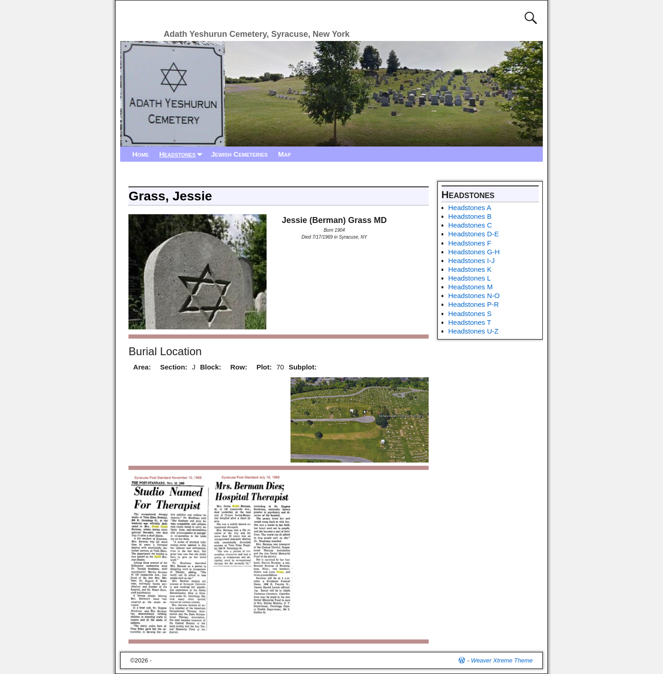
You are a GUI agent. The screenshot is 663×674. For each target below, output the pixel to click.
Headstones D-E (473, 234)
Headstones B (470, 216)
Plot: (264, 367)
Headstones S (470, 313)
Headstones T (469, 322)
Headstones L (469, 278)
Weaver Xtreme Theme (502, 660)
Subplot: (303, 367)
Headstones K (470, 269)
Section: (173, 367)
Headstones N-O (474, 295)
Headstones (182, 154)
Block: (210, 367)
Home (140, 154)
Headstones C (470, 225)
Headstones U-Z (473, 331)
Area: (142, 367)
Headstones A (469, 207)
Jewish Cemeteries (239, 154)
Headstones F (469, 243)
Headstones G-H (474, 252)
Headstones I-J (471, 260)
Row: (238, 367)
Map (284, 154)
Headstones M (470, 287)
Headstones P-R (473, 304)
